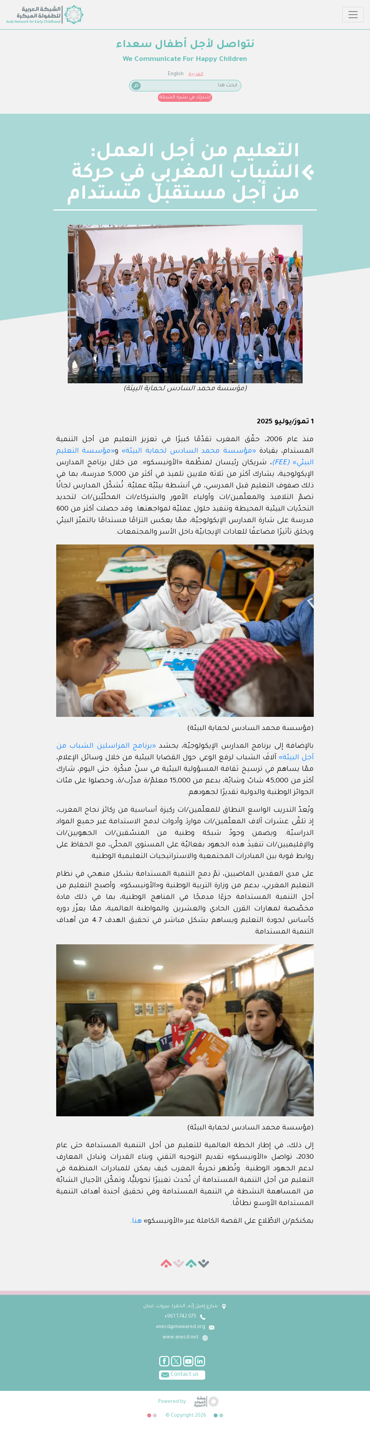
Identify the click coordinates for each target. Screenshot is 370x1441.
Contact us (179, 1374)
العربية (196, 74)
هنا (137, 1221)
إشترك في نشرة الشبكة (185, 97)
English (176, 74)
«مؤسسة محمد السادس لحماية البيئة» (189, 451)
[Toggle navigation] (353, 14)
